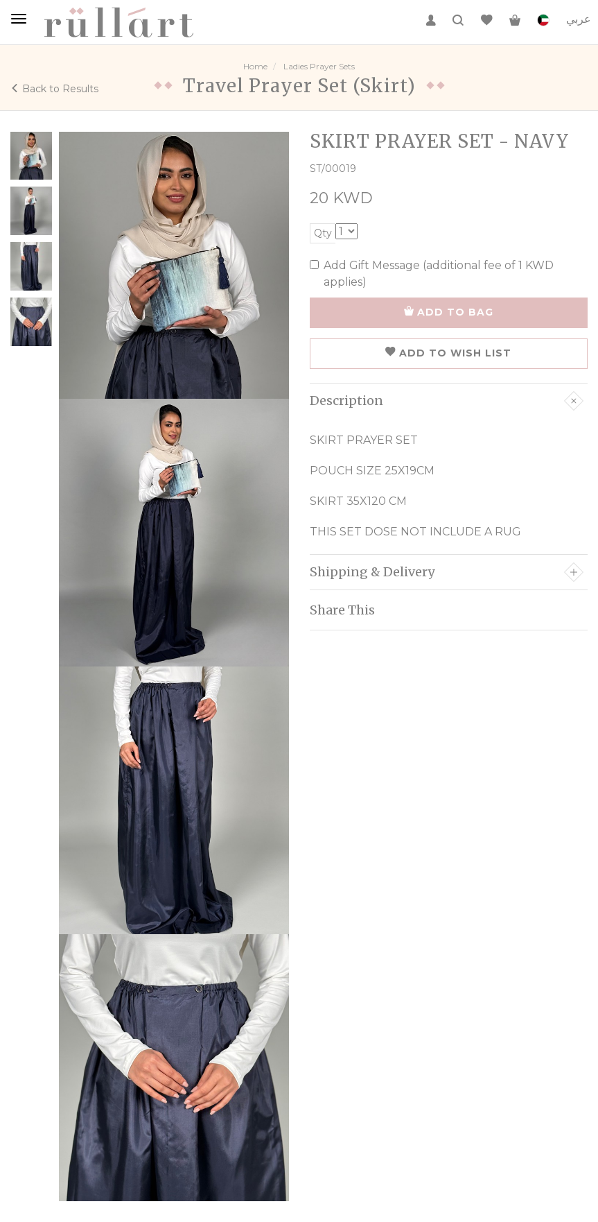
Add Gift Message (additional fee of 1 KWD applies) (432, 274)
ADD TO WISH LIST (448, 353)
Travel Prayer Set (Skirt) (299, 85)
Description (447, 401)
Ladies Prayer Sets (319, 66)
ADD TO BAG (448, 312)
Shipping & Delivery (447, 572)
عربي (578, 19)
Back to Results (54, 89)
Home (255, 66)
